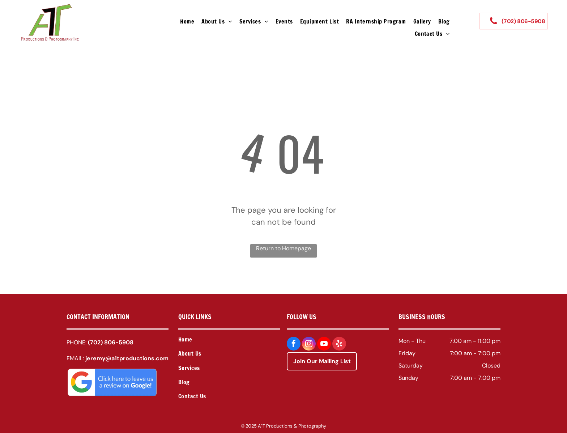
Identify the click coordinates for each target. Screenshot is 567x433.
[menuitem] (187, 21)
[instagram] (309, 344)
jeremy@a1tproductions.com (127, 358)
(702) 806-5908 (110, 342)
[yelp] (339, 344)
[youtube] (324, 344)
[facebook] (293, 344)
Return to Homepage (283, 248)
